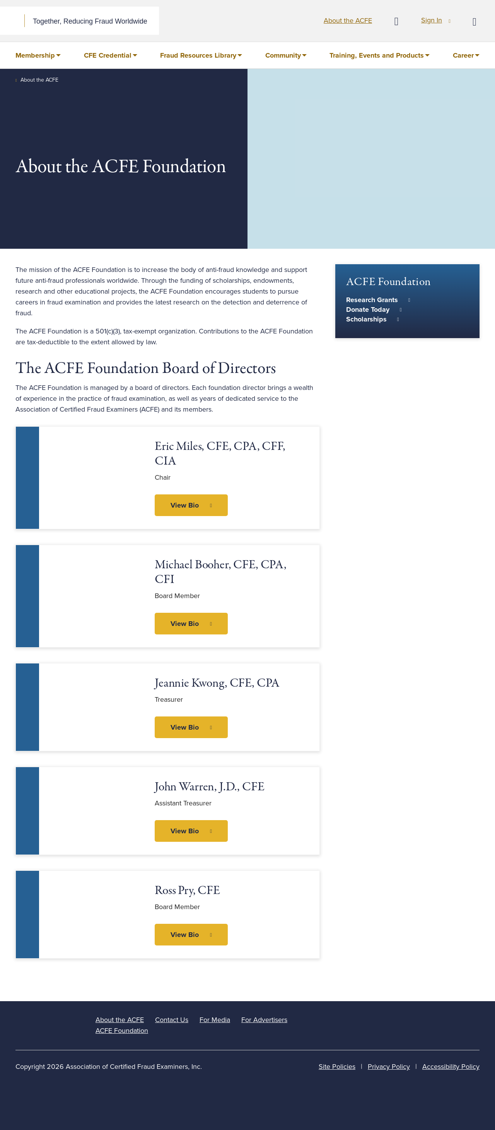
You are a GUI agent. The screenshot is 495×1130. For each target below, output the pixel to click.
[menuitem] (38, 55)
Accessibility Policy (451, 1066)
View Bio (185, 505)
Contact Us (171, 1019)
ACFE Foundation (122, 1030)
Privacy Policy (389, 1066)
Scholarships (366, 319)
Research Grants (372, 300)
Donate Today (367, 309)
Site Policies (337, 1066)
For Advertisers (264, 1019)
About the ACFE (348, 20)
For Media (215, 1019)
